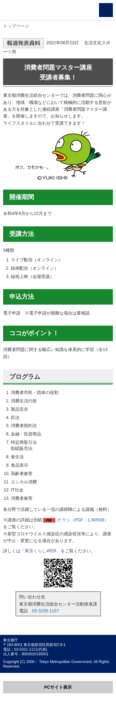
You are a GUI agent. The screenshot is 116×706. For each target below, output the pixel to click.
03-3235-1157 (45, 610)
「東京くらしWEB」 (40, 550)
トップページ (16, 26)
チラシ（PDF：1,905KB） (83, 519)
